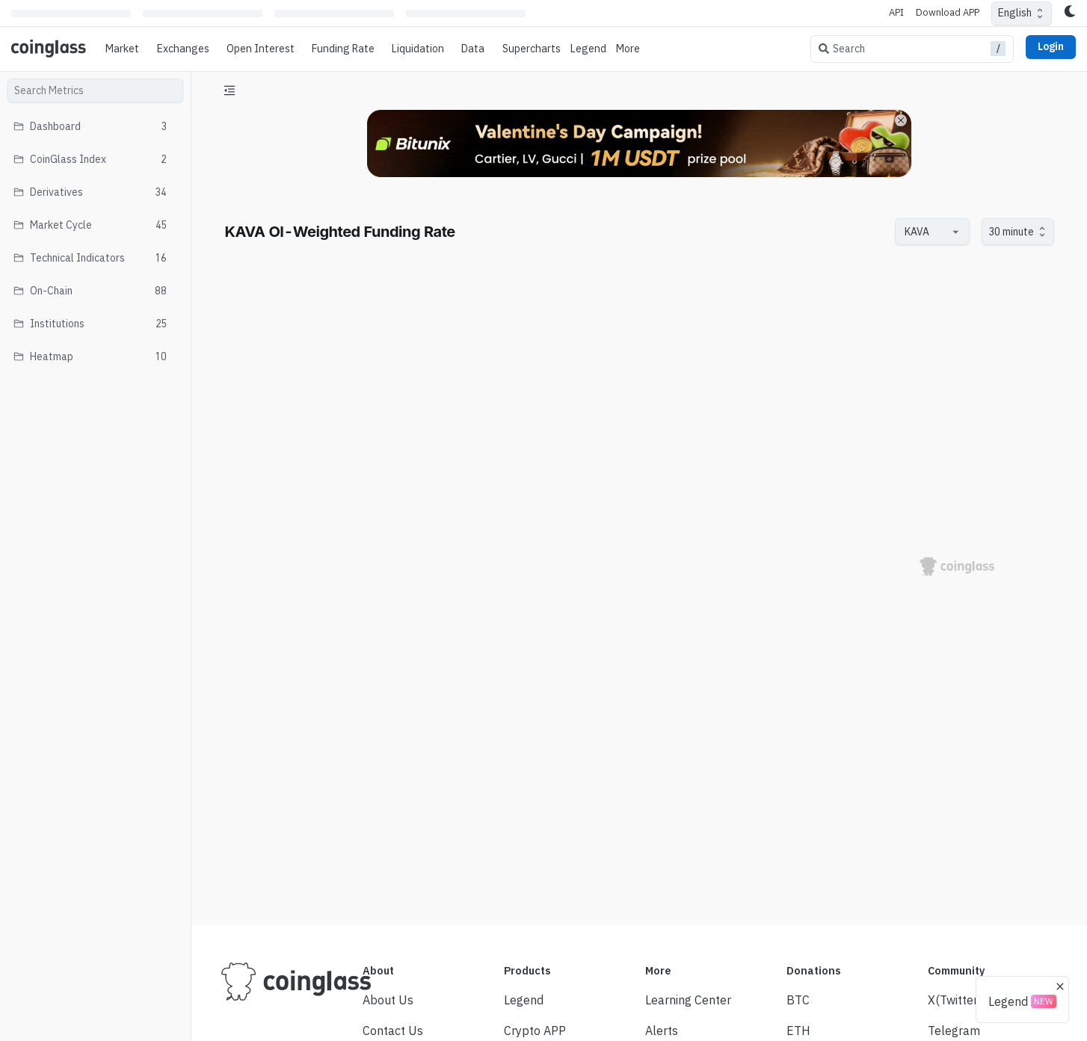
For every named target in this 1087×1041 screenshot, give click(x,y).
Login (1051, 46)
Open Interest (261, 48)
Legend (588, 48)
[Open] (956, 231)
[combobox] (925, 232)
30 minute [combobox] (1011, 231)
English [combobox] (1015, 12)
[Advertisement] (639, 858)
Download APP (947, 12)
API (896, 12)
